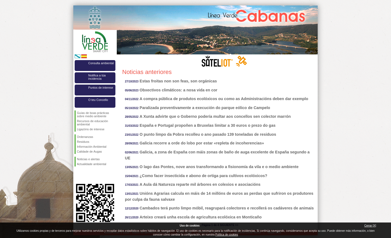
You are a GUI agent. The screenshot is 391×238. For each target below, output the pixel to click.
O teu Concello (98, 99)
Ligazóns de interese (91, 129)
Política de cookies (226, 234)
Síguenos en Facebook (78, 175)
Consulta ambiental (101, 63)
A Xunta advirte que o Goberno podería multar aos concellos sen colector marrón (215, 116)
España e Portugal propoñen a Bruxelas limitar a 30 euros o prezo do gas (208, 125)
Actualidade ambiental (91, 164)
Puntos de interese (100, 87)
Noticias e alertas (88, 159)
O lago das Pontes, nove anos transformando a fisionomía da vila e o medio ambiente (219, 167)
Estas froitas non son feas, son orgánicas (178, 81)
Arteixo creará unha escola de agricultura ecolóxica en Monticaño (200, 217)
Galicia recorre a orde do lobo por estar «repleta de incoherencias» (202, 143)
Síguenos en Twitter (87, 175)
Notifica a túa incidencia (97, 77)
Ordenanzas (85, 136)
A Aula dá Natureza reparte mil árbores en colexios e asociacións (200, 184)
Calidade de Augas (89, 151)
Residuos (83, 141)
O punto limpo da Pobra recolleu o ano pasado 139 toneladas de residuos (208, 134)
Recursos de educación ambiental (92, 122)
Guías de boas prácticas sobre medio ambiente (93, 114)
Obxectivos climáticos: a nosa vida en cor (178, 90)
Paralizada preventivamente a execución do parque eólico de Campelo (205, 108)
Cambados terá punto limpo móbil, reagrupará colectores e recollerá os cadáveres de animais (227, 208)
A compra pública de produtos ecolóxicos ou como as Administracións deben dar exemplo (224, 99)
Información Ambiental (91, 146)
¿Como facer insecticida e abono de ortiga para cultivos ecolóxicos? (203, 176)
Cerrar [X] (370, 225)
